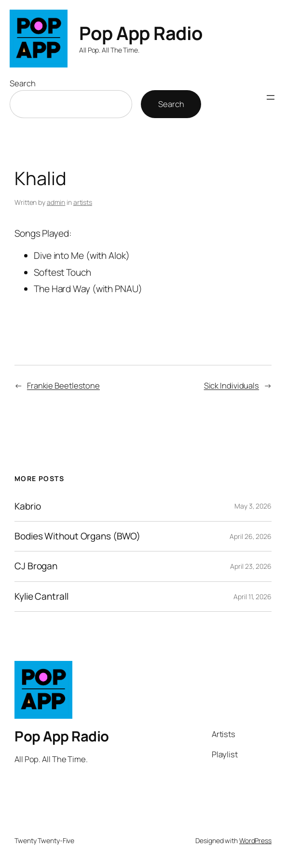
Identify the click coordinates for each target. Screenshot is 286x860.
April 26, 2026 (251, 536)
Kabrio (27, 506)
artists (82, 202)
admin (56, 202)
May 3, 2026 (253, 506)
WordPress (255, 840)
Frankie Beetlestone (63, 385)
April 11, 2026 (252, 596)
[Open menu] (270, 97)
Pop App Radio (141, 32)
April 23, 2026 (251, 566)
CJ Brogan (35, 566)
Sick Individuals (231, 385)
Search (22, 83)
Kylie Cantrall (41, 596)
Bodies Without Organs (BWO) (77, 536)
